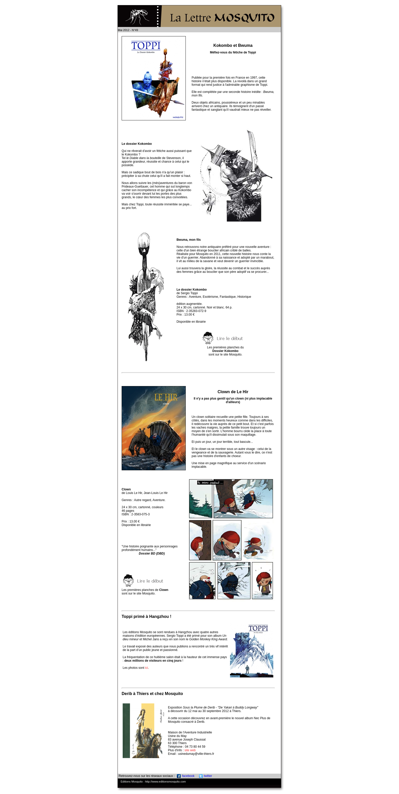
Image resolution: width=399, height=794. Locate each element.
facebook (185, 776)
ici (146, 668)
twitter (205, 776)
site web (190, 750)
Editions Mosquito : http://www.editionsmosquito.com (153, 781)
